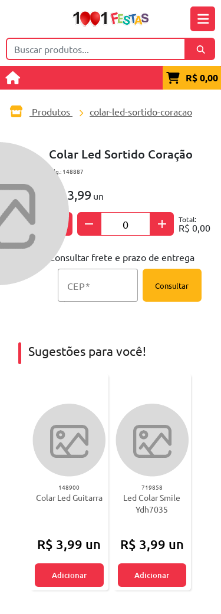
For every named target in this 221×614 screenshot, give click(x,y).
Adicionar (69, 575)
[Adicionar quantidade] (162, 224)
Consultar (172, 285)
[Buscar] (200, 49)
